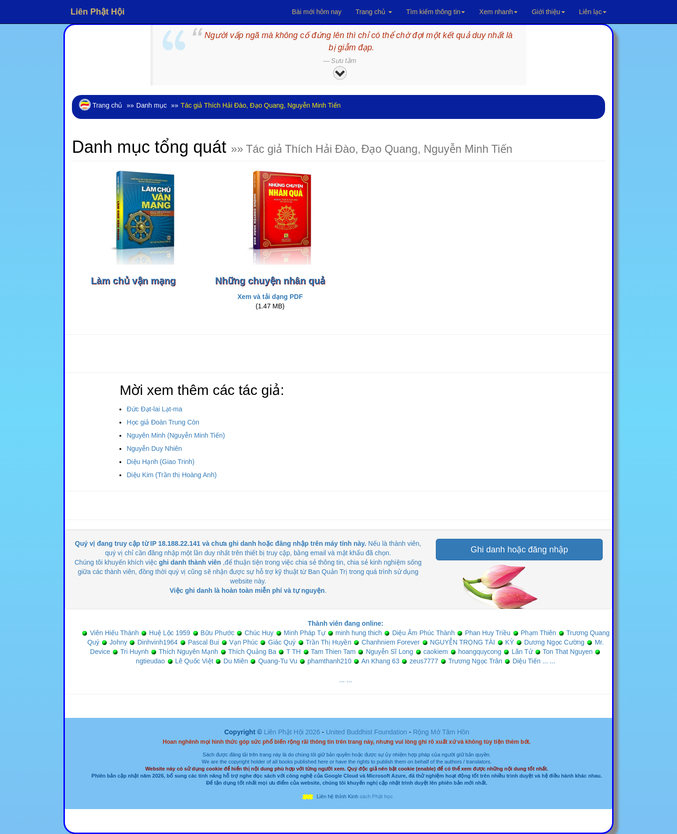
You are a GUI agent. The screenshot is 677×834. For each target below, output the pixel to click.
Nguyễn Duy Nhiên (154, 448)
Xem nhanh (498, 12)
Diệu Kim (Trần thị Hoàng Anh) (171, 475)
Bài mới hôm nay (316, 12)
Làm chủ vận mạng (133, 280)
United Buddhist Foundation (366, 732)
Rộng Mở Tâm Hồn (441, 732)
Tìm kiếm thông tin (435, 12)
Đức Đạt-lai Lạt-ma (154, 409)
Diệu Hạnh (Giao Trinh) (160, 461)
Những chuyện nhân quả (270, 280)
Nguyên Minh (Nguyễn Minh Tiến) (175, 435)
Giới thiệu (548, 12)
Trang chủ (373, 12)
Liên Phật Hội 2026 (293, 732)
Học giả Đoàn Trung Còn (162, 422)
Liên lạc (592, 12)
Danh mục (151, 105)
